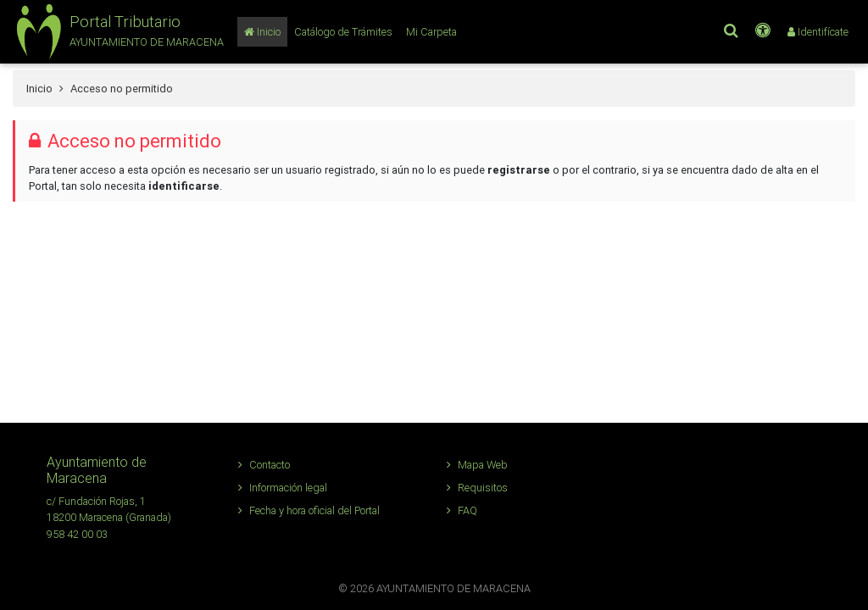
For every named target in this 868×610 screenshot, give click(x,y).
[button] (118, 32)
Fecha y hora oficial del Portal (309, 510)
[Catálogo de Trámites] (343, 32)
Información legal (282, 487)
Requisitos (477, 487)
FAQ (462, 510)
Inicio (39, 88)
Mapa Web (477, 465)
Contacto (264, 465)
